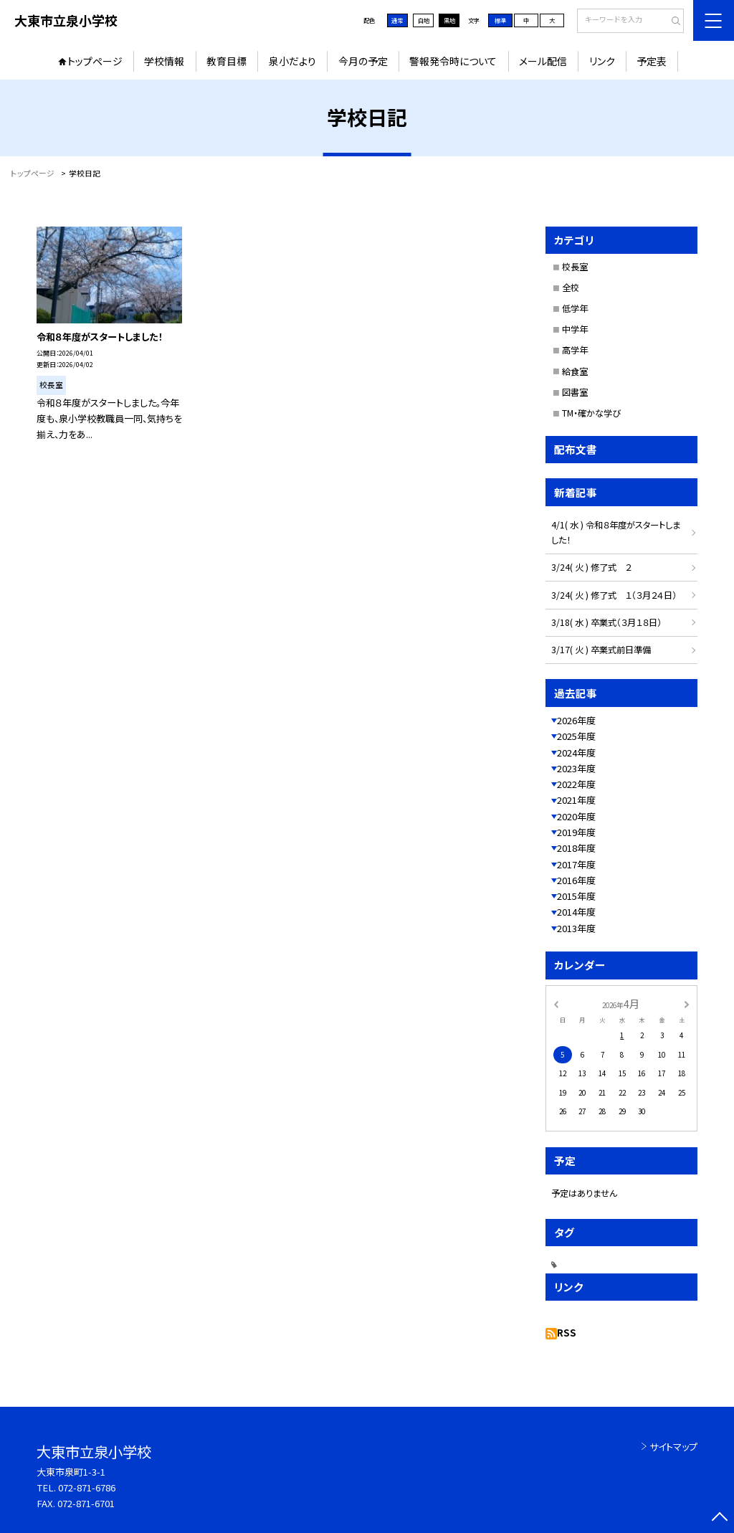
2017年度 (576, 864)
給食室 (575, 371)
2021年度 (576, 800)
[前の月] (555, 1003)
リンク (602, 61)
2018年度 (576, 848)
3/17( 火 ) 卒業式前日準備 (601, 649)
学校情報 (164, 61)
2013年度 (576, 928)
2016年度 (576, 880)
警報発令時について (453, 61)
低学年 (575, 308)
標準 (500, 20)
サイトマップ (673, 1446)
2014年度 (576, 912)
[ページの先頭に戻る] (719, 1518)
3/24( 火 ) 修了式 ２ (591, 567)
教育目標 (226, 61)
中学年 (575, 329)
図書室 (575, 392)
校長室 (575, 266)
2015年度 (576, 896)
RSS (566, 1332)
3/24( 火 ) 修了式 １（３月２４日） (614, 595)
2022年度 (576, 784)
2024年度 (576, 752)
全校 (570, 287)
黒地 (449, 20)
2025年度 (576, 736)
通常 (397, 20)
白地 (423, 20)
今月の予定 (363, 61)
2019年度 (576, 832)
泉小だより (292, 61)
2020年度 (576, 816)
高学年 (575, 349)
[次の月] (687, 1003)
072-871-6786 (86, 1487)
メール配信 (543, 61)
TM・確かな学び (591, 413)
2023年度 (576, 768)
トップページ (95, 61)
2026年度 (576, 720)
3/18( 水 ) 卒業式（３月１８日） (606, 622)
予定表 (652, 61)
